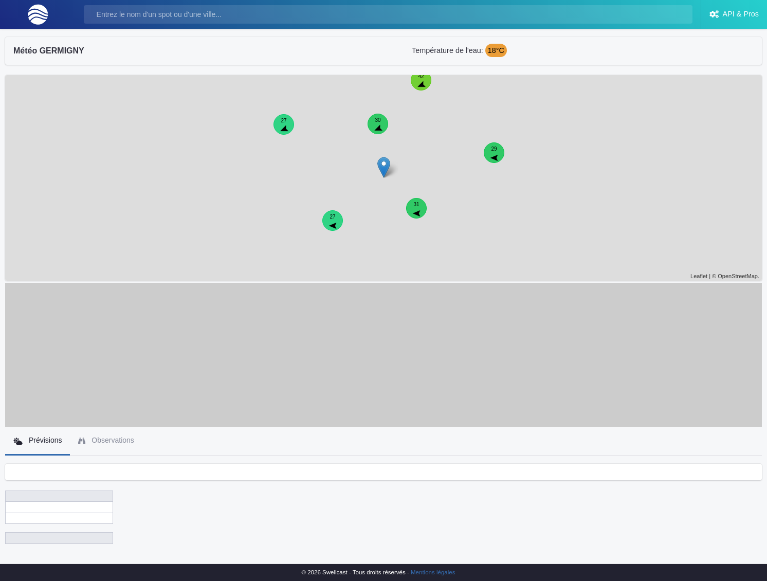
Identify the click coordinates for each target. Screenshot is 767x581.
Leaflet (698, 276)
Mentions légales (433, 572)
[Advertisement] (383, 355)
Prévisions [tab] (37, 440)
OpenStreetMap (738, 276)
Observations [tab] (106, 440)
